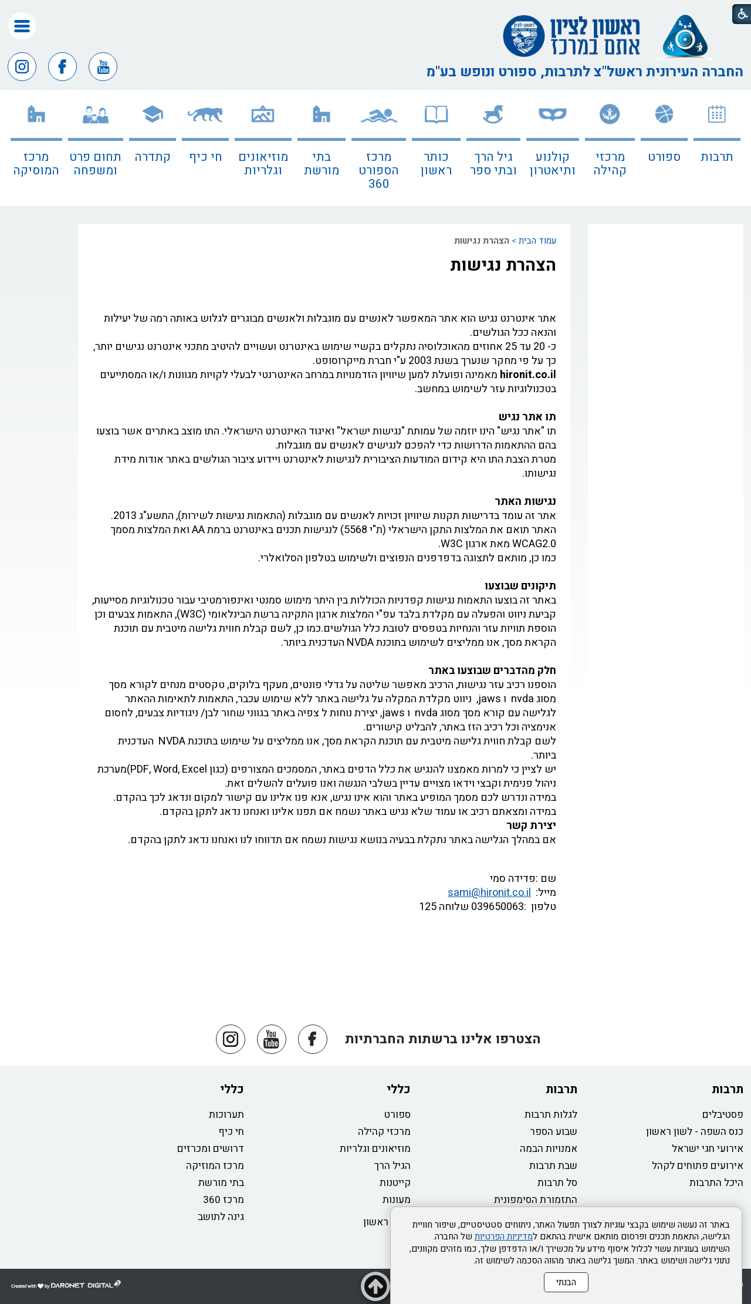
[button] (22, 26)
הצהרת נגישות (503, 265)
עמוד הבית (537, 240)
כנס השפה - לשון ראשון (694, 1131)
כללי (399, 1089)
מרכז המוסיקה (36, 164)
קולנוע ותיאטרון (553, 164)
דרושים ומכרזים (210, 1148)
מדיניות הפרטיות (504, 1236)
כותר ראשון (436, 164)
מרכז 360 (223, 1199)
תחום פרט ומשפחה (95, 164)
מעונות (397, 1199)
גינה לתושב (221, 1216)
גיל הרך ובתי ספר (493, 164)
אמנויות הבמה (548, 1148)
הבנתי (566, 1282)
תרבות (717, 157)
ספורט (664, 157)
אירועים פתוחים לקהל (697, 1165)
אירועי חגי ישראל (707, 1148)
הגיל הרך (392, 1165)
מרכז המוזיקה (215, 1165)
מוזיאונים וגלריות (263, 164)
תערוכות (226, 1114)
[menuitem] (717, 148)
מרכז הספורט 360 (378, 170)
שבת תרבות (553, 1165)
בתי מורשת (321, 164)
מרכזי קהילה (610, 164)
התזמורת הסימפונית (535, 1199)
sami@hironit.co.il (489, 893)
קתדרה (152, 157)
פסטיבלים (722, 1114)
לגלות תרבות (551, 1114)
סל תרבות (557, 1182)
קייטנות (395, 1182)
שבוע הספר (553, 1131)
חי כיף (205, 157)
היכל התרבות (716, 1182)
